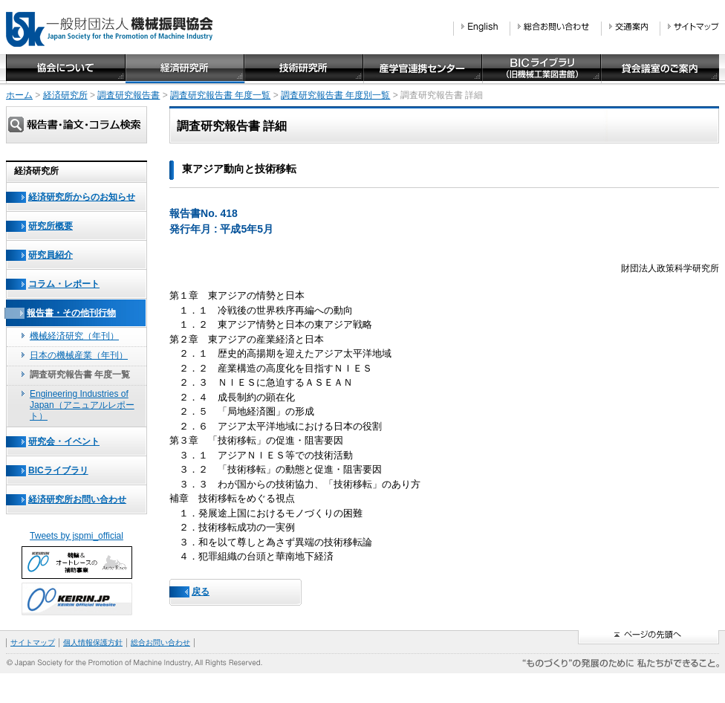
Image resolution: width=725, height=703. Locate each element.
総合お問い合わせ (160, 642)
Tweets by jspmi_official (76, 536)
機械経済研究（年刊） (74, 336)
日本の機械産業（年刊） (79, 355)
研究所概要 (50, 226)
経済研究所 (65, 95)
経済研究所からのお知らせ (81, 197)
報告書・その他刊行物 (71, 313)
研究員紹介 (50, 255)
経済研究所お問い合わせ (77, 499)
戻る (200, 591)
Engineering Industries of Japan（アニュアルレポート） (82, 405)
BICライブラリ (58, 470)
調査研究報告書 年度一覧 (220, 95)
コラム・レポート (64, 284)
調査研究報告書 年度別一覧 (335, 95)
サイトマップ (32, 642)
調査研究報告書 (128, 95)
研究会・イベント (64, 441)
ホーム (19, 95)
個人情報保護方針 (93, 642)
